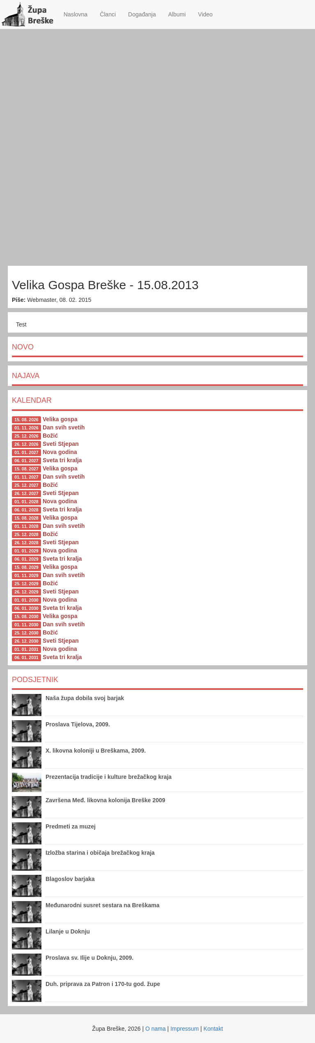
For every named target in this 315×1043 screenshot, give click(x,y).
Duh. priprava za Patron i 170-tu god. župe (103, 984)
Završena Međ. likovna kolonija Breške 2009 (105, 800)
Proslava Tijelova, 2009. (78, 724)
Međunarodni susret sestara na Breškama (103, 905)
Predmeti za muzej (71, 826)
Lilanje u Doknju (68, 931)
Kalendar (32, 400)
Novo (23, 347)
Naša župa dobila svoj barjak (85, 698)
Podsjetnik (35, 680)
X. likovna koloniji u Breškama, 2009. (96, 750)
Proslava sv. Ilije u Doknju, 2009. (90, 957)
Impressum (184, 1028)
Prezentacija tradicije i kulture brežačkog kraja (108, 777)
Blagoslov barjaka (70, 879)
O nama (155, 1028)
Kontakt (213, 1028)
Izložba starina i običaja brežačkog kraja (100, 852)
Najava (25, 376)
